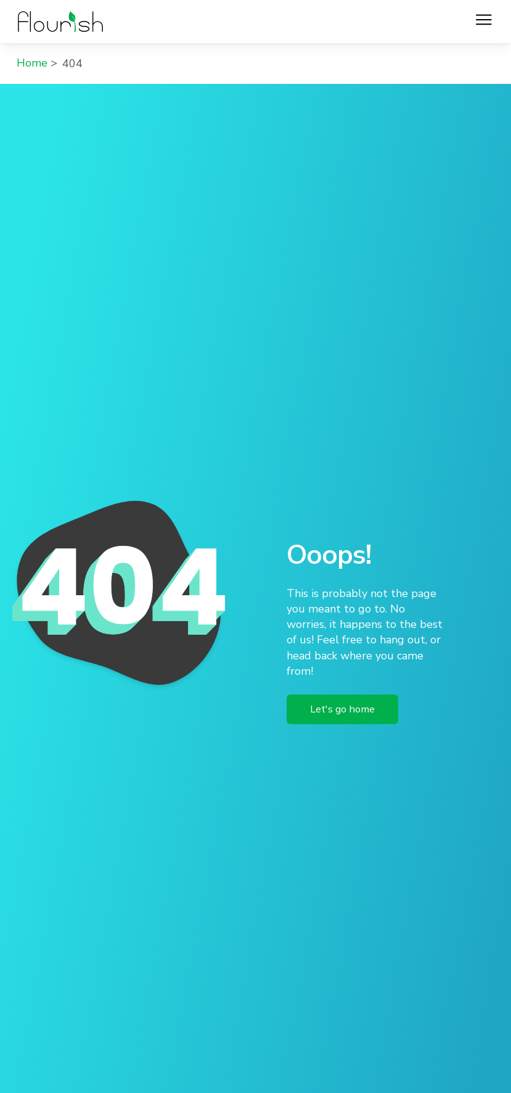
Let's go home (342, 709)
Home (32, 63)
